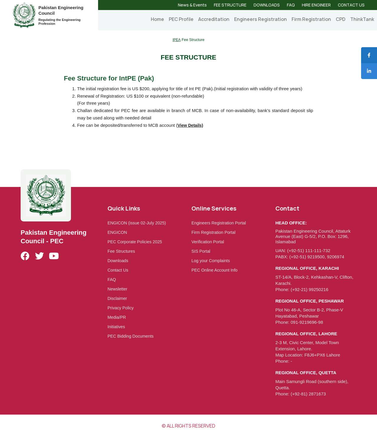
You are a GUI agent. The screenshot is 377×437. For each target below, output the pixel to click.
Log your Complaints (211, 260)
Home (157, 19)
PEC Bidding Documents (132, 336)
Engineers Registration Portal (220, 222)
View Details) (191, 125)
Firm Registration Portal (214, 232)
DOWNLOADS (267, 5)
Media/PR (117, 317)
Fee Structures (122, 251)
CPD (340, 19)
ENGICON (118, 232)
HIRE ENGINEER (316, 5)
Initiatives (117, 326)
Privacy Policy (121, 307)
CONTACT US (351, 5)
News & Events (192, 5)
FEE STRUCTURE (230, 5)
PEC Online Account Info (215, 269)
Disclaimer (118, 298)
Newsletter (118, 288)
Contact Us (118, 269)
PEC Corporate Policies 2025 (136, 241)
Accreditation (213, 19)
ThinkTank (362, 19)
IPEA (176, 39)
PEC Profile (181, 19)
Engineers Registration (260, 19)
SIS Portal (201, 251)
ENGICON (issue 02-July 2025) (138, 222)
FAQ (291, 5)
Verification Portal (208, 241)
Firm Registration (311, 19)
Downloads (118, 260)
